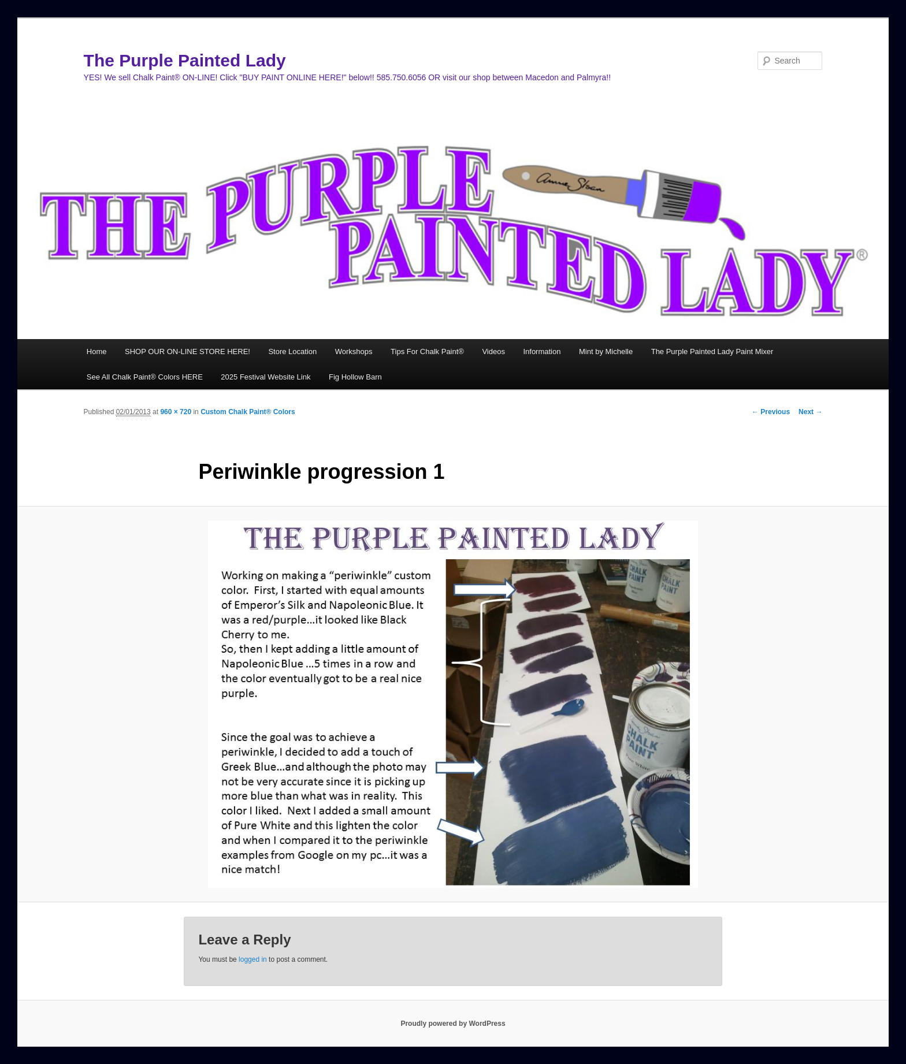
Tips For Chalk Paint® (427, 351)
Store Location (292, 351)
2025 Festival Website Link (265, 377)
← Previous (771, 412)
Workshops (354, 351)
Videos (493, 351)
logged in (253, 959)
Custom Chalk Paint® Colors (247, 412)
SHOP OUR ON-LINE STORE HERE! (187, 351)
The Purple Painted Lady (185, 60)
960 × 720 (175, 412)
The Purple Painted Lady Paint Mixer (712, 351)
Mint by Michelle (606, 351)
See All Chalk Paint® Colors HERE (145, 377)
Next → (810, 412)
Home (97, 351)
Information (541, 351)
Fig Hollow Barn (355, 377)
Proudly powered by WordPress (452, 1024)
